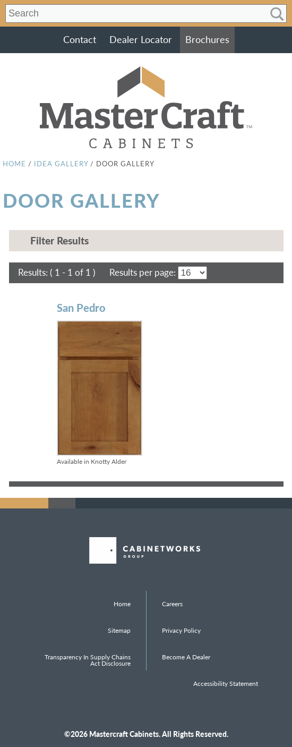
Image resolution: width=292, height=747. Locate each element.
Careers (172, 603)
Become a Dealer (186, 656)
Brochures (207, 39)
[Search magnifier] (277, 14)
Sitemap (119, 630)
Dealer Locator (140, 39)
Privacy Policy (181, 630)
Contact (79, 39)
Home (14, 163)
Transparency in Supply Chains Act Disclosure (88, 660)
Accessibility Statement (225, 683)
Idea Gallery (61, 163)
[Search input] (131, 14)
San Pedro (81, 307)
